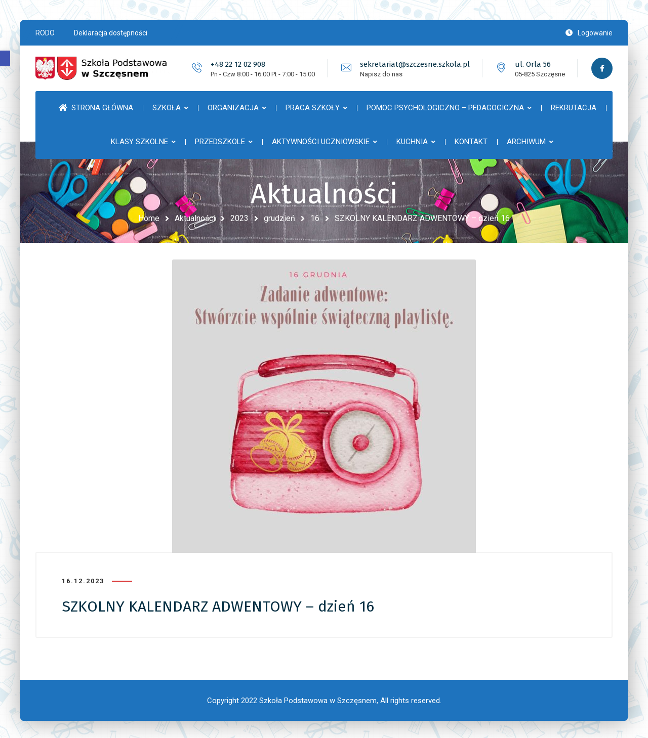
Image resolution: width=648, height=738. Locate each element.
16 (314, 218)
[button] (5, 58)
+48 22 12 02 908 (236, 64)
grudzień (279, 218)
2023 (239, 218)
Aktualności (195, 218)
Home (148, 218)
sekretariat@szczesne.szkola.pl (413, 64)
